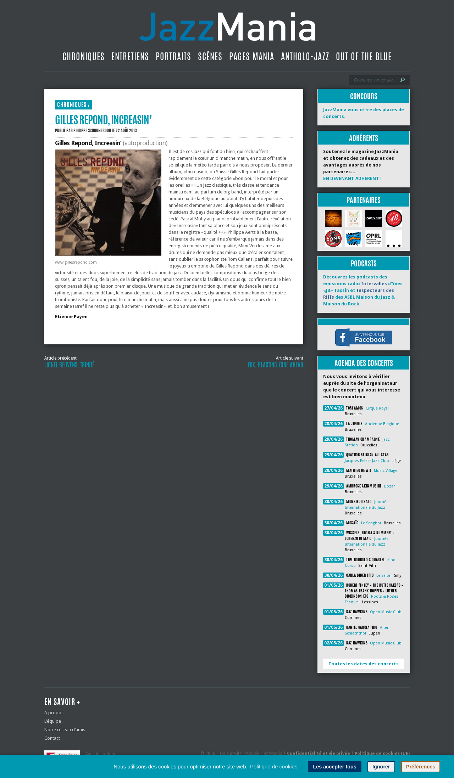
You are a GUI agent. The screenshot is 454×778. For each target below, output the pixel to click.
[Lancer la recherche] (402, 80)
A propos (53, 712)
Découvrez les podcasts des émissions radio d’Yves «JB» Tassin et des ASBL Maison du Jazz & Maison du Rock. (363, 290)
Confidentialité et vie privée (318, 753)
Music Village (385, 470)
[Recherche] (374, 80)
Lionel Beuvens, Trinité (69, 365)
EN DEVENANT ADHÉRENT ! (352, 178)
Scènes (210, 56)
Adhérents (363, 138)
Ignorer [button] (381, 766)
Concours (363, 96)
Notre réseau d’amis (64, 729)
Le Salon (384, 575)
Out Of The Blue (364, 56)
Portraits (173, 56)
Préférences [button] (420, 766)
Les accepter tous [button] (334, 766)
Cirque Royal (377, 408)
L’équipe (52, 721)
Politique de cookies (273, 766)
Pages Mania (251, 56)
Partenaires (364, 200)
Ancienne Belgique (382, 424)
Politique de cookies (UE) (382, 753)
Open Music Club (386, 612)
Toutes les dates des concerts (363, 663)
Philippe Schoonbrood (92, 130)
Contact (52, 738)
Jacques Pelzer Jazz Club (367, 460)
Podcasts (364, 263)
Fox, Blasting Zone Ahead (275, 365)
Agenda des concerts (363, 363)
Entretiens (130, 56)
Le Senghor (371, 523)
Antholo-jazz (305, 56)
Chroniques (83, 56)
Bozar (389, 486)
